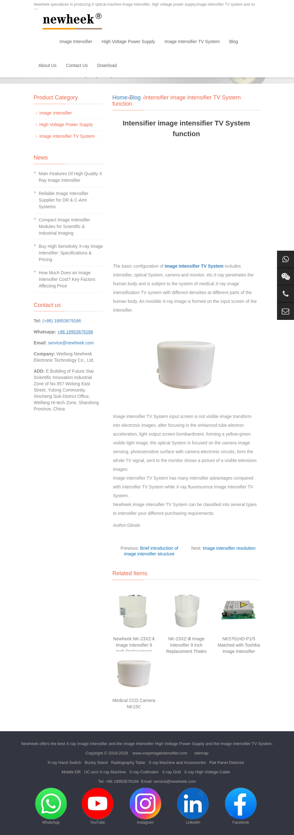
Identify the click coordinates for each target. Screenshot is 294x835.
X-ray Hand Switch (65, 762)
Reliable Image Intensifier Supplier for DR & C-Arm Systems (63, 200)
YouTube (97, 806)
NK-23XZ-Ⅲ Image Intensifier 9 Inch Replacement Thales (186, 645)
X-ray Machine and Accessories (177, 762)
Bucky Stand (96, 762)
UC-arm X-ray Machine (105, 772)
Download (107, 65)
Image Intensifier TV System (192, 41)
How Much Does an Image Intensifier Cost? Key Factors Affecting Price (67, 279)
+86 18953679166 (122, 781)
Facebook (241, 806)
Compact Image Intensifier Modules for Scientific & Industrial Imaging (64, 226)
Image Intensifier (75, 41)
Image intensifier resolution (229, 548)
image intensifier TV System (194, 266)
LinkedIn (193, 806)
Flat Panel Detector (226, 762)
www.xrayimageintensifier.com (160, 753)
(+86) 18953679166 (61, 320)
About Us (47, 65)
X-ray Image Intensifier (87, 743)
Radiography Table (128, 762)
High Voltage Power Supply (128, 41)
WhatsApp (51, 806)
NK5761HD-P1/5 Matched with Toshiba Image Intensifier (239, 645)
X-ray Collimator (144, 772)
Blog (233, 41)
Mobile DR (71, 772)
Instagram (145, 806)
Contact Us (77, 65)
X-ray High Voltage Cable (207, 772)
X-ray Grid (171, 772)
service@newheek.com (71, 342)
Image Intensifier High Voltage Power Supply (163, 743)
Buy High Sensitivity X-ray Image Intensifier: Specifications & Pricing (71, 253)
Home (44, 41)
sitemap (201, 753)
